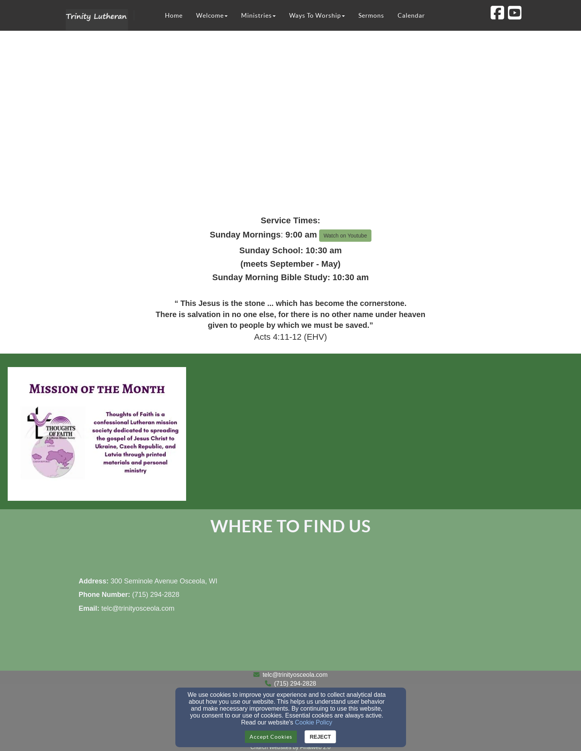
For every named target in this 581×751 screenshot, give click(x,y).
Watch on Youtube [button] (345, 236)
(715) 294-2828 (295, 683)
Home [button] (174, 15)
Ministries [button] (258, 15)
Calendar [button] (411, 15)
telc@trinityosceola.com (295, 674)
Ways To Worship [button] (317, 15)
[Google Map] (400, 613)
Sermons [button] (371, 15)
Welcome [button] (212, 15)
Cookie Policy (313, 722)
